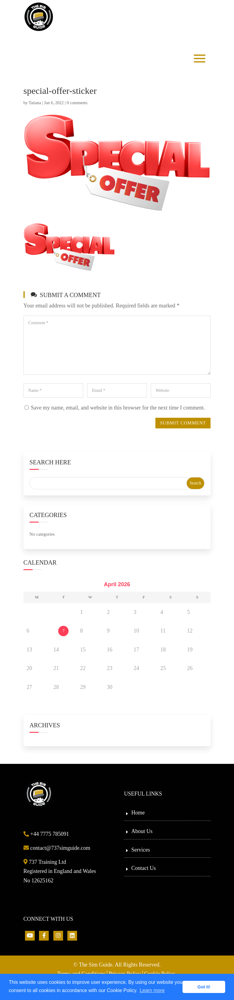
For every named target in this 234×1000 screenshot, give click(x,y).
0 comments (77, 103)
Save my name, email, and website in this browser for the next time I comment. (118, 408)
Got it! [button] (203, 986)
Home (138, 813)
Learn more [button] (152, 990)
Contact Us (143, 868)
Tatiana (35, 103)
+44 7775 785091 (46, 834)
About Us (142, 831)
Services (140, 850)
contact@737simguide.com (56, 848)
